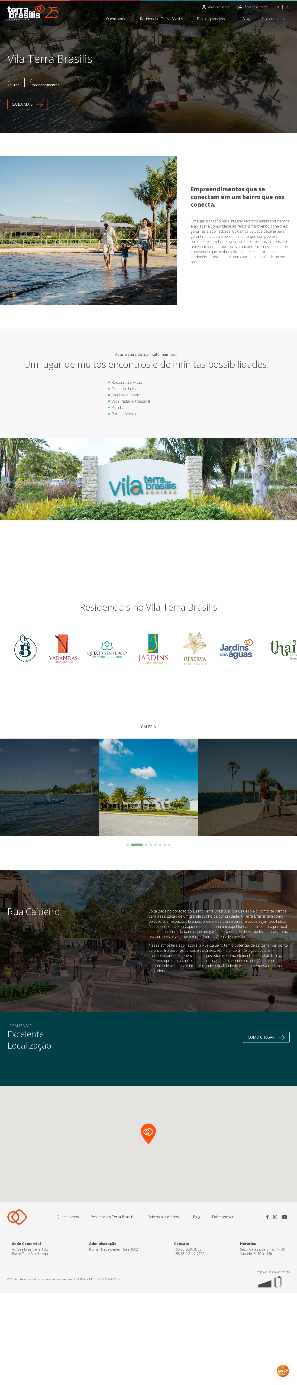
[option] (148, 787)
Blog (246, 18)
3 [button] (146, 845)
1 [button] (132, 845)
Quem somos (117, 18)
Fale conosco (272, 18)
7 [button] (165, 845)
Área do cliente (215, 7)
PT (288, 7)
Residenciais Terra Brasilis (161, 18)
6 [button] (160, 845)
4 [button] (151, 845)
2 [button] (141, 845)
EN (277, 7)
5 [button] (155, 845)
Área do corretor (253, 7)
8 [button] (169, 845)
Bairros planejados (212, 18)
